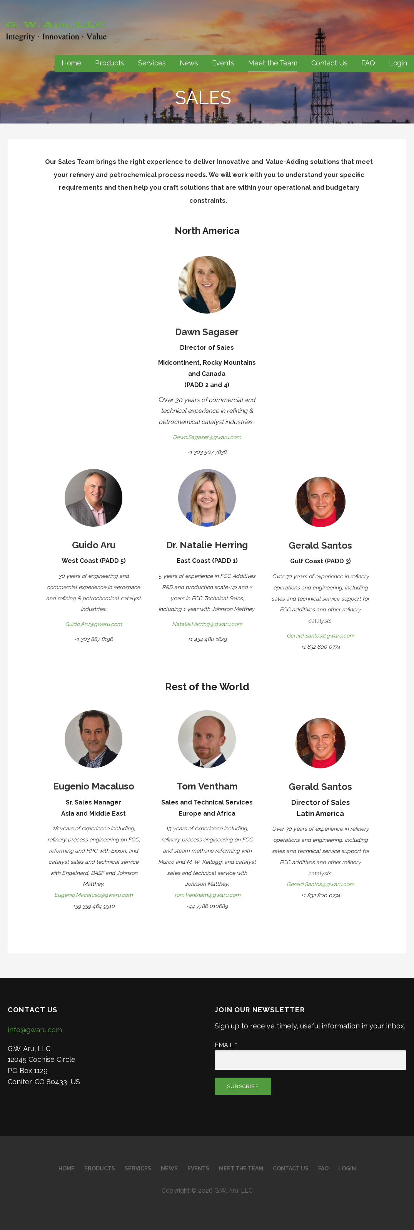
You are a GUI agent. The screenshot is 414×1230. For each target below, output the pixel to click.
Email (226, 1045)
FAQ (368, 63)
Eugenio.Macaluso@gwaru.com (93, 895)
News (189, 63)
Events (223, 63)
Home (71, 63)
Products (109, 63)
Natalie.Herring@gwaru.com (207, 624)
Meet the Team (272, 63)
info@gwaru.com (35, 1030)
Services (152, 63)
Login (398, 63)
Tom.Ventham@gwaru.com (207, 895)
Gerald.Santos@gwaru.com (320, 636)
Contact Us (329, 63)
